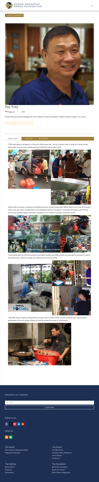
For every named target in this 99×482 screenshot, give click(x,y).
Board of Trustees (58, 470)
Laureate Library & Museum (61, 453)
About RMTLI (10, 467)
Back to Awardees (15, 15)
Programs (8, 470)
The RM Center (57, 450)
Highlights (13, 139)
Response (43, 139)
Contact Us (56, 458)
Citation (28, 139)
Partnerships (9, 472)
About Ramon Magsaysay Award (16, 450)
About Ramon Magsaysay (61, 472)
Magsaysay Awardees (12, 453)
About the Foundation (60, 467)
